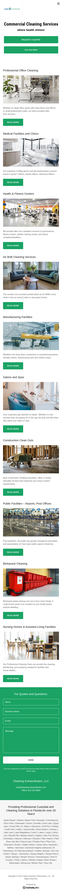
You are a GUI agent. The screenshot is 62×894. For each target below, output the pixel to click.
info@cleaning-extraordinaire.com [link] (31, 787)
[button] (58, 3)
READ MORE (13, 122)
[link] (12, 4)
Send (31, 760)
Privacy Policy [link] (44, 769)
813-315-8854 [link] (34, 790)
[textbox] (31, 702)
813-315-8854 (31, 50)
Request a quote (31, 40)
